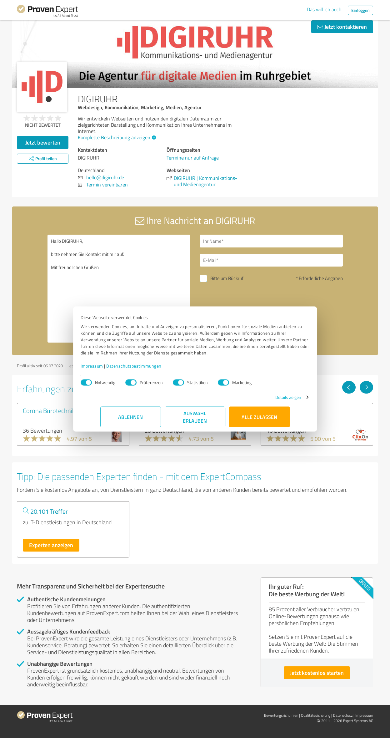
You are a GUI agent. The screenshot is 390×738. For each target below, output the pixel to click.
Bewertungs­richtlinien (281, 715)
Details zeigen (269, 400)
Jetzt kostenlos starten (317, 673)
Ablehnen (130, 420)
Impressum (111, 369)
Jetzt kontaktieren (342, 27)
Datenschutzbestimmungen (153, 369)
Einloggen (360, 10)
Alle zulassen (259, 420)
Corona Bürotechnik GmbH (58, 410)
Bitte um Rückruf (226, 278)
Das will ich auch (324, 9)
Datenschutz (342, 715)
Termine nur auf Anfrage (193, 157)
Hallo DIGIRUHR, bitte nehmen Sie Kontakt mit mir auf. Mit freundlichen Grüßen (119, 289)
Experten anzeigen (51, 545)
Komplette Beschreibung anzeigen (116, 137)
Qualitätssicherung (315, 715)
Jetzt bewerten (42, 142)
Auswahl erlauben (195, 420)
